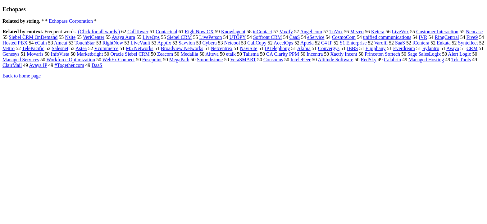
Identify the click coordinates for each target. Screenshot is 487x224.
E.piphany (375, 48)
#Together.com (69, 65)
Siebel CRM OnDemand (33, 37)
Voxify (286, 31)
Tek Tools (461, 59)
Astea (81, 48)
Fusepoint (152, 59)
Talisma (251, 54)
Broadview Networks (182, 48)
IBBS (352, 48)
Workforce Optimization (70, 59)
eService (315, 37)
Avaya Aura (123, 37)
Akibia (304, 48)
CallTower (137, 31)
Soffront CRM (267, 37)
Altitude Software (335, 59)
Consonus (273, 59)
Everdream (404, 48)
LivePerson (210, 37)
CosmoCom (343, 37)
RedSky (368, 59)
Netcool (232, 42)
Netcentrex (221, 48)
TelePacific (33, 48)
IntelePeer (300, 59)
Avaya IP (38, 65)
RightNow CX (199, 31)
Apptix (164, 42)
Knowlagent (233, 31)
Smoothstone (210, 59)
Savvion (187, 42)
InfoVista (60, 54)
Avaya (452, 48)
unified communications (387, 37)
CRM (472, 48)
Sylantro (430, 48)
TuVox (336, 31)
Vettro (8, 48)
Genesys (10, 54)
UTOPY (237, 37)
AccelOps (283, 42)
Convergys (328, 48)
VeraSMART (243, 59)
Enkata (443, 42)
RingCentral (447, 37)
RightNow (112, 42)
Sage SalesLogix (424, 54)
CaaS (294, 37)
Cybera (209, 42)
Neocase (474, 31)
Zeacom (165, 54)
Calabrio (392, 59)
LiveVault (140, 42)
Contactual (166, 31)
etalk (231, 54)
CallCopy (256, 42)
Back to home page (21, 75)
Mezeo (357, 31)
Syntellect (468, 42)
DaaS (97, 65)
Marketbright (90, 54)
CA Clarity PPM (282, 54)
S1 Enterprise (353, 42)
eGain (41, 42)
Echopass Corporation (71, 21)
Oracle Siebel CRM (129, 54)
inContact (262, 31)
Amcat (60, 42)
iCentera (420, 42)
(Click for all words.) (99, 31)
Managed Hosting (426, 59)
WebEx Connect (118, 59)
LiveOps (151, 37)
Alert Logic (459, 54)
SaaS (400, 42)
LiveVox (400, 31)
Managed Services (20, 59)
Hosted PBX (14, 42)
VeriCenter (93, 37)
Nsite (70, 37)
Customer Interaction (437, 31)
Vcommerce (106, 48)
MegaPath (179, 59)
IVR (423, 37)
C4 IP (326, 42)
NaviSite (248, 48)
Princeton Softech (382, 54)
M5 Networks (139, 48)
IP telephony (277, 48)
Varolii (381, 42)
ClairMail (12, 65)
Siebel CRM (179, 37)
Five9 (472, 37)
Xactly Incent (343, 54)
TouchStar (85, 42)
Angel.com (311, 31)
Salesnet (60, 48)
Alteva (212, 54)
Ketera (378, 31)
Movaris (35, 54)
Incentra (315, 54)
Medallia (189, 54)
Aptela (307, 42)
